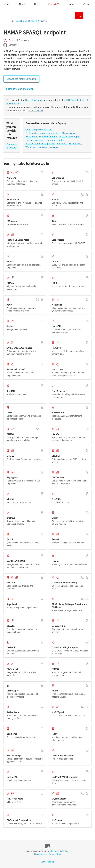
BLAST (19, 21)
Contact (87, 4)
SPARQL (62, 143)
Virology (43, 147)
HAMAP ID (31, 136)
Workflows (31, 147)
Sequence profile (56, 140)
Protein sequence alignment (40, 143)
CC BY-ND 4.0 (35, 110)
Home (6, 4)
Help (36, 4)
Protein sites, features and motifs (42, 133)
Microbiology (69, 133)
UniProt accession (35, 140)
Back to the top (47, 862)
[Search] (79, 15)
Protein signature (48, 136)
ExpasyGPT (54, 4)
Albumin (41, 21)
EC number (75, 143)
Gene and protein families (39, 129)
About (22, 4)
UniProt (26, 21)
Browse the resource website (21, 79)
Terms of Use (55, 854)
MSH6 (34, 21)
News (71, 4)
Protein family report (70, 136)
